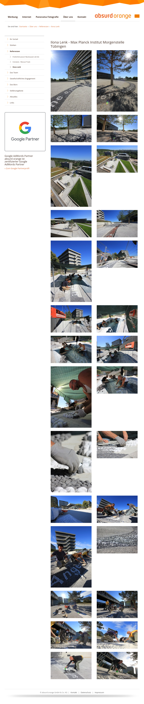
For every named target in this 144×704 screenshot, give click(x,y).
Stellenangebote (16, 90)
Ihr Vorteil (14, 39)
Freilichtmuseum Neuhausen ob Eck (26, 57)
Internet (26, 16)
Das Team (14, 72)
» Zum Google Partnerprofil (17, 168)
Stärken (13, 45)
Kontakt (82, 16)
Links (12, 102)
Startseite (23, 26)
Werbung (13, 16)
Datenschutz (86, 692)
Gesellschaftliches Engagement (22, 78)
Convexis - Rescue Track (21, 62)
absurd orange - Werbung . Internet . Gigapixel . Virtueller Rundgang (116, 16)
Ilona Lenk (55, 26)
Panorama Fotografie (47, 16)
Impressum (99, 692)
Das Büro (14, 84)
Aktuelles (13, 96)
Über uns (68, 16)
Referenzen (44, 26)
